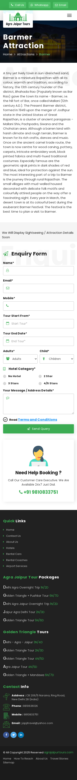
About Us (10, 542)
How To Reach (23, 759)
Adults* (9, 351)
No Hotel (13, 376)
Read (30, 419)
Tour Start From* (16, 316)
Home (7, 54)
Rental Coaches (15, 560)
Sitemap (8, 762)
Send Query (38, 429)
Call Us (17, 5)
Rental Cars (12, 554)
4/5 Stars (49, 383)
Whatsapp (39, 5)
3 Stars (12, 383)
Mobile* (9, 298)
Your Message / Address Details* (28, 390)
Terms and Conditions (37, 419)
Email (60, 5)
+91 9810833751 (38, 492)
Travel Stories (59, 759)
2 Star (47, 376)
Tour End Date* (15, 333)
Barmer (44, 54)
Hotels (9, 548)
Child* (44, 351)
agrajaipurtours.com (58, 752)
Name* (8, 263)
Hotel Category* (19, 369)
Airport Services (15, 566)
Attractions (25, 54)
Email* (8, 280)
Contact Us (12, 536)
